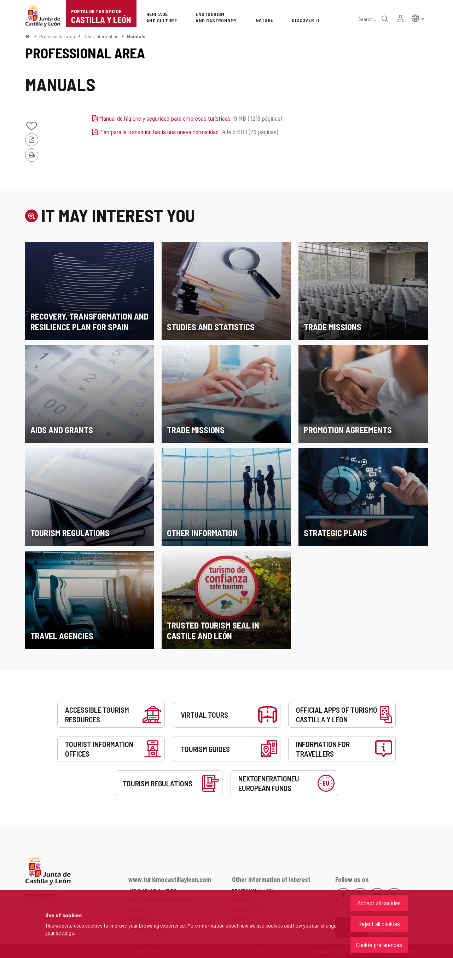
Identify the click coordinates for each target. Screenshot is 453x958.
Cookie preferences (379, 944)
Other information (100, 36)
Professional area (57, 36)
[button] (418, 17)
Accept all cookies (379, 903)
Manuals (136, 36)
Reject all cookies (379, 924)
